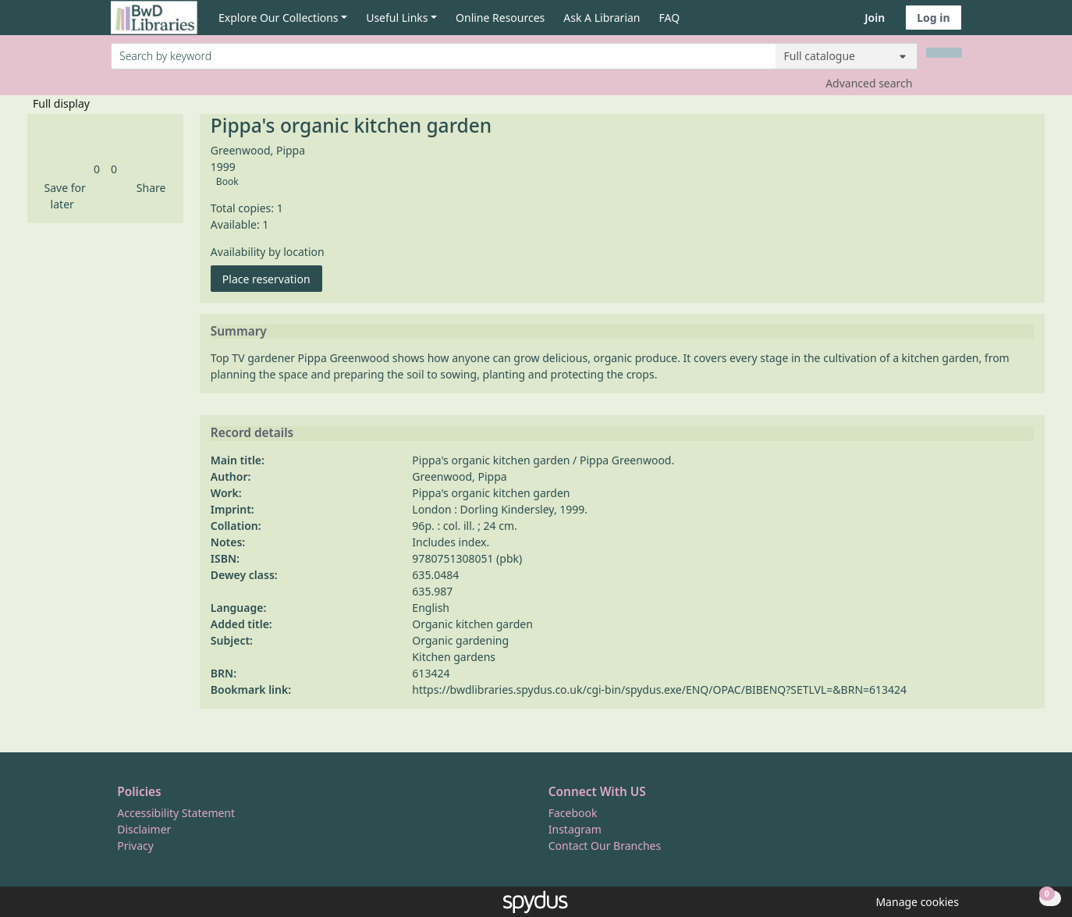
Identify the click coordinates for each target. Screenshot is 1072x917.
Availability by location (268, 251)
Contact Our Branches (604, 845)
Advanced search (868, 83)
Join (874, 17)
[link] (97, 169)
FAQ (669, 17)
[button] (62, 195)
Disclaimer (144, 829)
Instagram (575, 829)
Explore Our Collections (278, 17)
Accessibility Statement (176, 812)
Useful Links (397, 17)
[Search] (944, 53)
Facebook (573, 812)
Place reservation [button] (272, 278)
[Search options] (847, 56)
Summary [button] (239, 332)
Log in (933, 17)
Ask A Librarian (601, 17)
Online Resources (500, 17)
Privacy (135, 845)
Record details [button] (252, 433)
